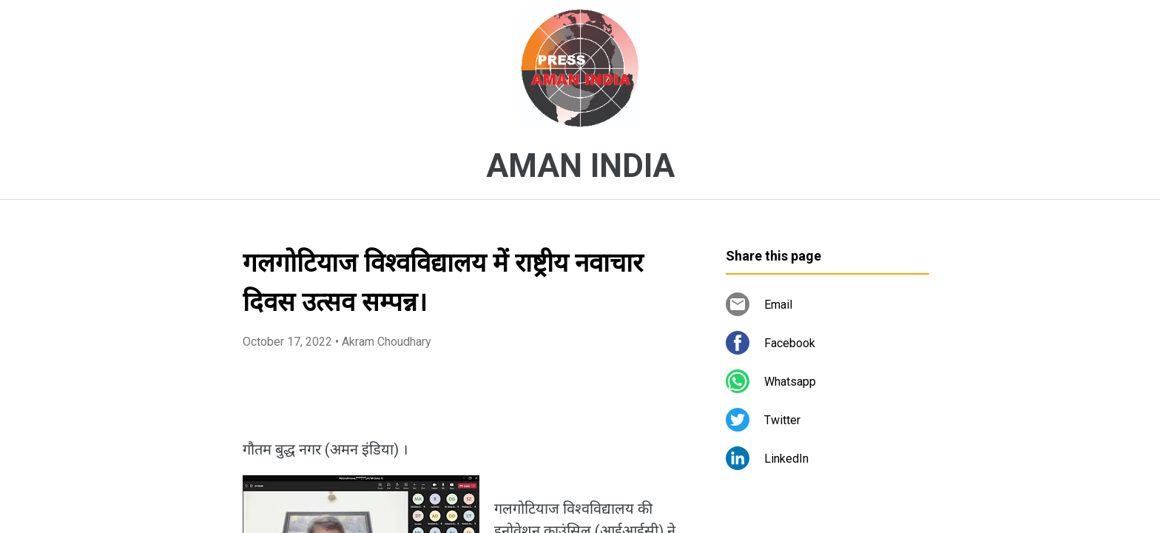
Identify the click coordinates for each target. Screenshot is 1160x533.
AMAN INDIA (580, 166)
